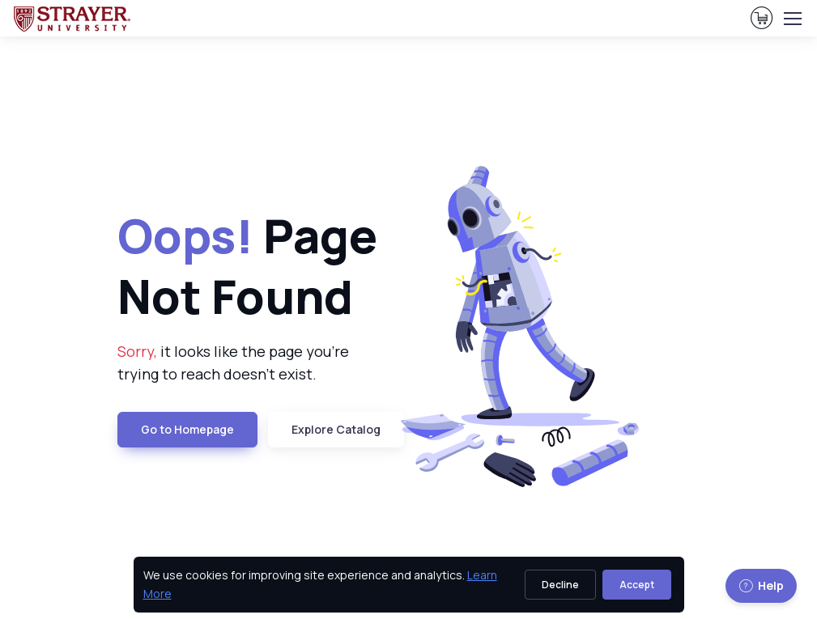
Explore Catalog (336, 429)
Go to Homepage (187, 429)
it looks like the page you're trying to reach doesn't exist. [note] (233, 362)
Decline (560, 584)
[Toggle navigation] (792, 18)
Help (761, 585)
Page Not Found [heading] (247, 266)
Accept (636, 584)
